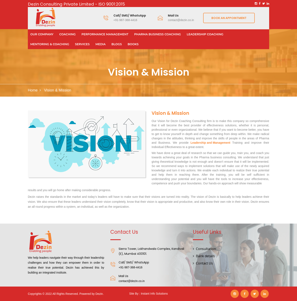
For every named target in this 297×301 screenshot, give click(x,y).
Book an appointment (228, 18)
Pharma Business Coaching (157, 34)
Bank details (205, 256)
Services (82, 44)
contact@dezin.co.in (181, 20)
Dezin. (99, 293)
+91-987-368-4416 (125, 20)
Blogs (116, 44)
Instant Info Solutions (154, 293)
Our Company (41, 34)
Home (33, 90)
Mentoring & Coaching (49, 44)
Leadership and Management (210, 142)
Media (100, 44)
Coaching (67, 34)
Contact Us (204, 263)
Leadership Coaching (205, 34)
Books (133, 44)
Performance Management (104, 34)
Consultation (206, 248)
